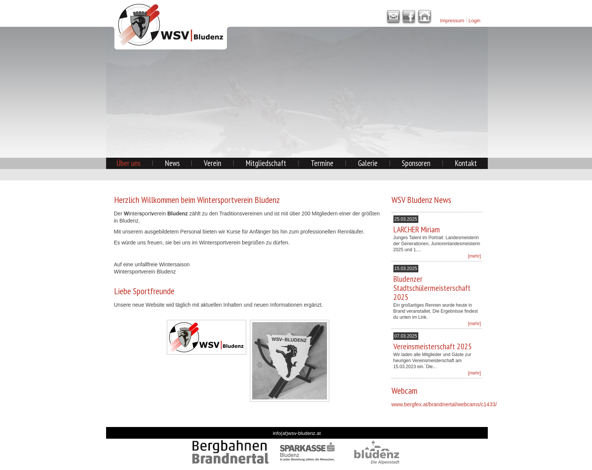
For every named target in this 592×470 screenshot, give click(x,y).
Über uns (128, 163)
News (172, 163)
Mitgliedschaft (266, 163)
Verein (212, 163)
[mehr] (474, 256)
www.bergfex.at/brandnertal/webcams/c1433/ (444, 404)
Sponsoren (416, 163)
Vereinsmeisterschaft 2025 (432, 346)
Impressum (452, 20)
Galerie (368, 163)
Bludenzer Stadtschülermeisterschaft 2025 (431, 287)
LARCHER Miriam (416, 229)
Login (475, 20)
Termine (322, 163)
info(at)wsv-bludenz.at (297, 433)
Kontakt (466, 163)
